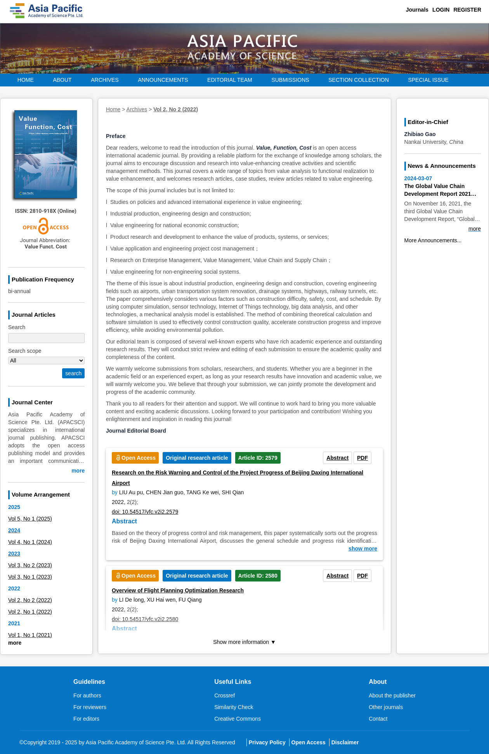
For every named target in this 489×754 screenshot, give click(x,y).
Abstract (337, 458)
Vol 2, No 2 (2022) (30, 600)
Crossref (224, 695)
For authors (87, 695)
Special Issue (428, 80)
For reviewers (89, 707)
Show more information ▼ (244, 642)
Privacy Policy (267, 742)
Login (440, 10)
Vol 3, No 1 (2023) (30, 577)
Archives (105, 80)
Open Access (308, 742)
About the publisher (392, 695)
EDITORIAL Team (229, 80)
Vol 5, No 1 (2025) (30, 519)
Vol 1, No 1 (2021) (30, 635)
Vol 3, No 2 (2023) (30, 565)
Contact (378, 719)
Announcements (163, 80)
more (78, 471)
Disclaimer (345, 742)
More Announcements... (433, 240)
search (73, 373)
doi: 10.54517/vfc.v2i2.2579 (145, 512)
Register (467, 10)
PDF (362, 458)
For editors (86, 719)
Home (25, 80)
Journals (417, 10)
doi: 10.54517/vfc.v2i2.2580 (145, 619)
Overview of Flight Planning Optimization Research (178, 590)
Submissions (290, 80)
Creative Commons (237, 719)
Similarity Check (233, 707)
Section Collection (358, 80)
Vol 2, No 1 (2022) (30, 612)
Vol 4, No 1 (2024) (30, 542)
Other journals (386, 707)
